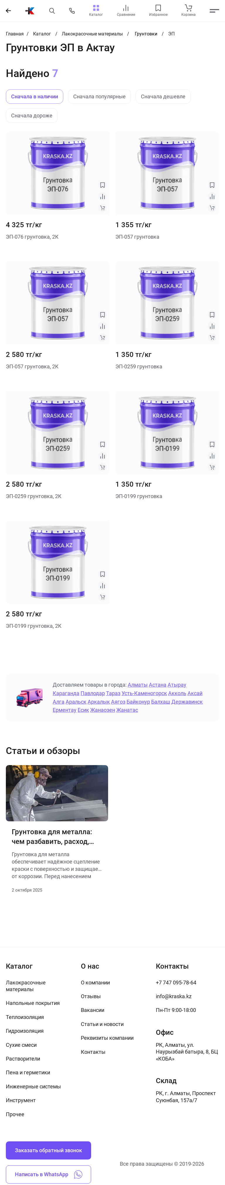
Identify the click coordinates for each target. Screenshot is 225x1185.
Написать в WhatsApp (48, 1174)
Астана (157, 685)
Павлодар (93, 693)
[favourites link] (158, 7)
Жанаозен (102, 710)
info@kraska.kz (174, 996)
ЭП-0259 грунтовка (138, 366)
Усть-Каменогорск (144, 693)
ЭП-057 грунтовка (137, 237)
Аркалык (99, 702)
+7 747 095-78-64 (176, 982)
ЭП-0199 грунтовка (138, 496)
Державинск (187, 702)
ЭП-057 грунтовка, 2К (32, 366)
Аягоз (118, 702)
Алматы (138, 685)
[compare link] (125, 7)
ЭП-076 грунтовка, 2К (32, 237)
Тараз (113, 693)
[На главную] (30, 10)
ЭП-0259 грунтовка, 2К (34, 496)
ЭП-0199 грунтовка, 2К (34, 626)
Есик (83, 710)
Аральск (76, 702)
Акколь (177, 693)
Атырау (177, 685)
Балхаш (160, 702)
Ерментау (64, 710)
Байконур (138, 702)
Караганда (66, 693)
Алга (58, 702)
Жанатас (127, 710)
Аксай (195, 693)
